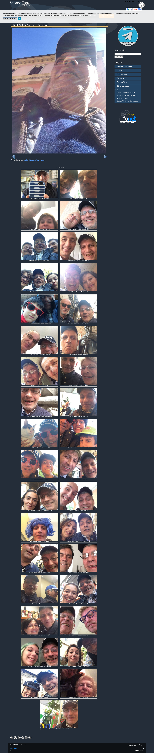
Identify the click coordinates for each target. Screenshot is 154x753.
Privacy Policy (139, 750)
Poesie (119, 70)
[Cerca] (119, 57)
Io (117, 90)
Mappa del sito (132, 745)
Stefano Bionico (123, 86)
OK (20, 18)
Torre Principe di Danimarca (127, 101)
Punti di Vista (122, 82)
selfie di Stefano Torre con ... (34, 160)
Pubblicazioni (122, 74)
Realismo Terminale (124, 66)
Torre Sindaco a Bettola (126, 93)
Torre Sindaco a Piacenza (126, 95)
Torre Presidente (123, 98)
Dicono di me (122, 78)
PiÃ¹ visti (140, 745)
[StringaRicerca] (128, 54)
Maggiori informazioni (9, 18)
